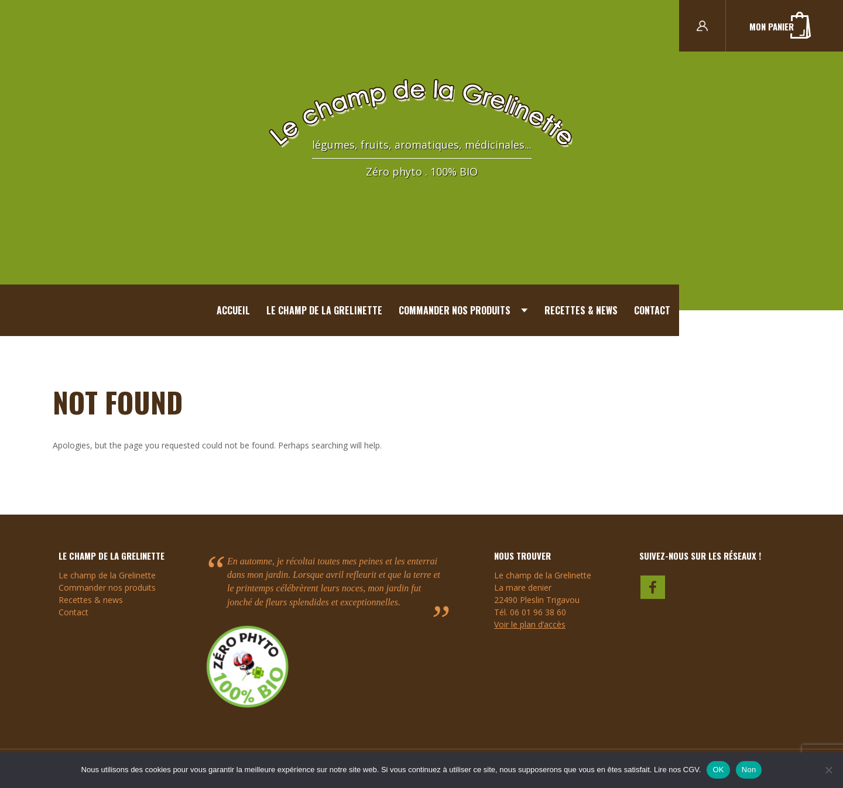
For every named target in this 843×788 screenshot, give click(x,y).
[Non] (828, 770)
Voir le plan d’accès (530, 624)
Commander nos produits (454, 310)
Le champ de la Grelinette (324, 310)
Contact (652, 310)
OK (718, 769)
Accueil (233, 310)
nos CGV (684, 769)
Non (749, 769)
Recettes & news (581, 310)
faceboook (653, 586)
